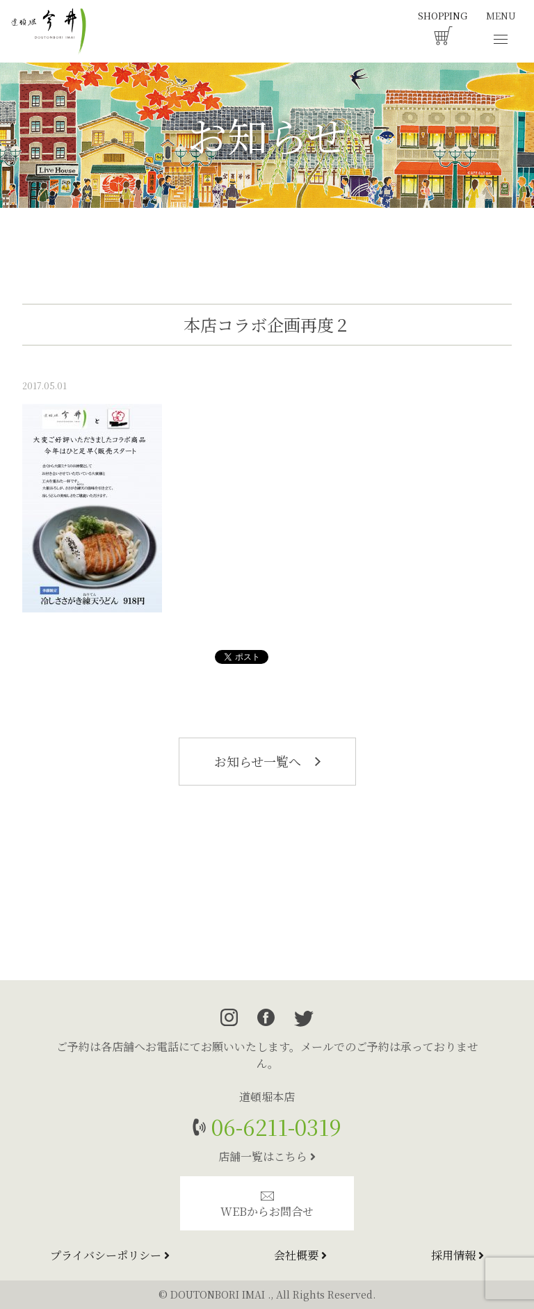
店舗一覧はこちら (267, 1156)
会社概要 (300, 1255)
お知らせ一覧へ (267, 761)
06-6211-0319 (273, 1126)
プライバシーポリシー (110, 1255)
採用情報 (457, 1255)
